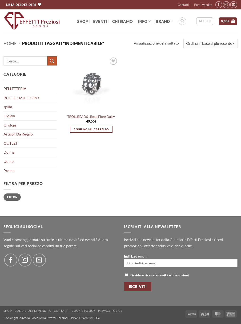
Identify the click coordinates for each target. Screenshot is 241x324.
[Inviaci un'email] (233, 4)
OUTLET (11, 143)
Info (144, 21)
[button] (205, 21)
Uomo (9, 161)
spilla (8, 106)
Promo (9, 170)
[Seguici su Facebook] (218, 4)
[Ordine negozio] (210, 43)
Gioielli (9, 116)
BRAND (164, 21)
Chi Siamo (122, 21)
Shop (82, 21)
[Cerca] (182, 21)
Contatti (183, 5)
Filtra (12, 197)
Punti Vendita (203, 5)
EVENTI (100, 21)
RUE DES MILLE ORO (21, 97)
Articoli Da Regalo (18, 134)
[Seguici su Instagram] (226, 4)
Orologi (10, 125)
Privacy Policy (110, 310)
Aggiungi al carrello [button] (91, 129)
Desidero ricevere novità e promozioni (157, 275)
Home (10, 43)
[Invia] (52, 61)
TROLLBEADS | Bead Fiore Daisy (91, 117)
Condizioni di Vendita (33, 310)
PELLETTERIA (15, 88)
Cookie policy (83, 310)
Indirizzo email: (180, 260)
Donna (9, 152)
